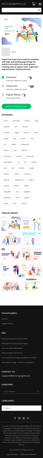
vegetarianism (19, 180)
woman (23, 203)
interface (24, 150)
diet (13, 168)
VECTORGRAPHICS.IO (14, 4)
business (7, 133)
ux (18, 162)
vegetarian (7, 198)
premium (7, 180)
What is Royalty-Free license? (12, 353)
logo (14, 138)
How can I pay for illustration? (12, 348)
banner (23, 138)
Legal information (12, 454)
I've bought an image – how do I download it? (18, 362)
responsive (7, 156)
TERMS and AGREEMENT (28, 454)
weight (31, 168)
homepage (30, 156)
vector (6, 121)
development (8, 162)
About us (5, 319)
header (33, 162)
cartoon (16, 174)
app (15, 150)
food (5, 168)
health (26, 186)
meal (14, 203)
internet (18, 156)
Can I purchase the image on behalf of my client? (19, 358)
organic (26, 198)
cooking (6, 186)
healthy (21, 168)
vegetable (27, 192)
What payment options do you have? (15, 343)
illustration (16, 121)
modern (6, 150)
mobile (13, 144)
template (7, 127)
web (16, 127)
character (27, 174)
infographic (7, 192)
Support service (7, 323)
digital (17, 133)
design (6, 138)
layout (36, 133)
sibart (14, 52)
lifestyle (16, 186)
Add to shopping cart (16, 106)
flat (32, 138)
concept (26, 133)
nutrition (6, 174)
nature (6, 203)
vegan (31, 180)
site (25, 162)
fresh (17, 198)
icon (5, 144)
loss (17, 192)
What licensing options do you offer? (15, 339)
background (25, 144)
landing (27, 121)
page (36, 121)
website (25, 127)
